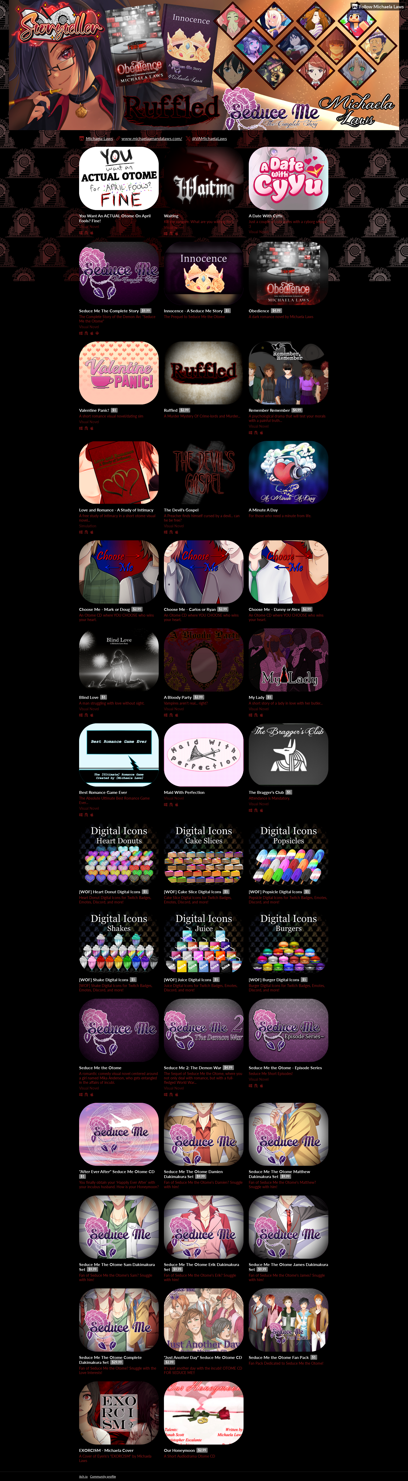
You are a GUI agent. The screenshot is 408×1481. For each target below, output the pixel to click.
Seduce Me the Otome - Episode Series (285, 1067)
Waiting (171, 215)
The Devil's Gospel (181, 509)
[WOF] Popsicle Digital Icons (275, 891)
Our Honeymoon (179, 1450)
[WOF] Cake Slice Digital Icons (192, 891)
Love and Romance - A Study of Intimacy (116, 509)
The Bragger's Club (266, 792)
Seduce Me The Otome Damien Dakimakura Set (193, 1174)
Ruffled (170, 410)
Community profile (103, 1476)
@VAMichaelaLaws (209, 138)
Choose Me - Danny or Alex (274, 609)
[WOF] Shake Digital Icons (103, 979)
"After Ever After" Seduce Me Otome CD (117, 1171)
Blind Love (89, 697)
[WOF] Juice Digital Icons (187, 979)
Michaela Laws (99, 138)
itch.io (83, 1476)
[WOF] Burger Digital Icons (274, 979)
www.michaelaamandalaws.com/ (152, 138)
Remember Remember (269, 410)
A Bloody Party (178, 697)
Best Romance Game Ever (103, 792)
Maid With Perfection (184, 792)
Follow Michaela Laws (378, 7)
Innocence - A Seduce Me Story (193, 310)
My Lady (256, 697)
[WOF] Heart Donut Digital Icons (109, 891)
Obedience (259, 310)
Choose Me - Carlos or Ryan (190, 609)
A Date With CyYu (265, 215)
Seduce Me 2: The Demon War (192, 1067)
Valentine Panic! (94, 410)
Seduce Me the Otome (100, 1067)
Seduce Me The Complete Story (109, 310)
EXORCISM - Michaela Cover (106, 1450)
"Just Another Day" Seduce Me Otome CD (203, 1357)
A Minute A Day (263, 509)
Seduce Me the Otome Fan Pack (279, 1357)
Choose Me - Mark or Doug (104, 609)
